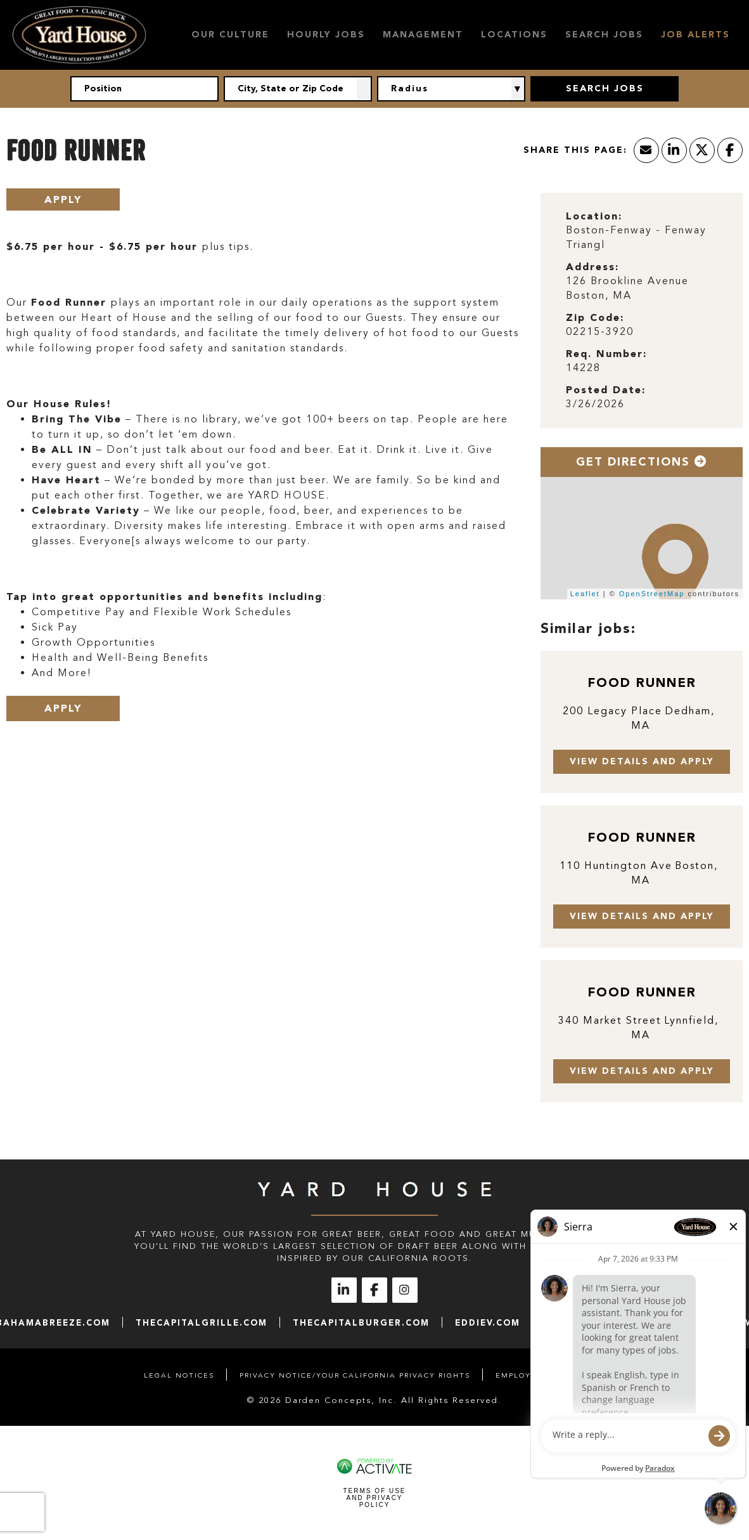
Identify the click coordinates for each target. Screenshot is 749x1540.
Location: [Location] (594, 216)
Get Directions (641, 462)
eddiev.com (487, 1323)
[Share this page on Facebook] (730, 150)
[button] (364, 88)
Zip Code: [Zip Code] (595, 317)
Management (423, 34)
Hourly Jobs (326, 34)
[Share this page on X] (702, 150)
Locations (514, 34)
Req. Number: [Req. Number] (606, 354)
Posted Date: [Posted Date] (606, 390)
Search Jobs (604, 34)
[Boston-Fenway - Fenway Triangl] (641, 237)
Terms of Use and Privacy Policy (374, 1497)
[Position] (144, 88)
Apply (63, 199)
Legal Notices (179, 1375)
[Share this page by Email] (646, 150)
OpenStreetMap (652, 593)
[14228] (641, 368)
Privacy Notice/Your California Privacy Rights (355, 1375)
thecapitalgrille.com (201, 1323)
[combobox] (298, 88)
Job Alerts (695, 34)
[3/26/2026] (641, 404)
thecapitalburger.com (361, 1323)
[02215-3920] (641, 332)
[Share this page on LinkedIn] (674, 150)
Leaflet (585, 593)
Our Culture (230, 34)
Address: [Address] (592, 267)
